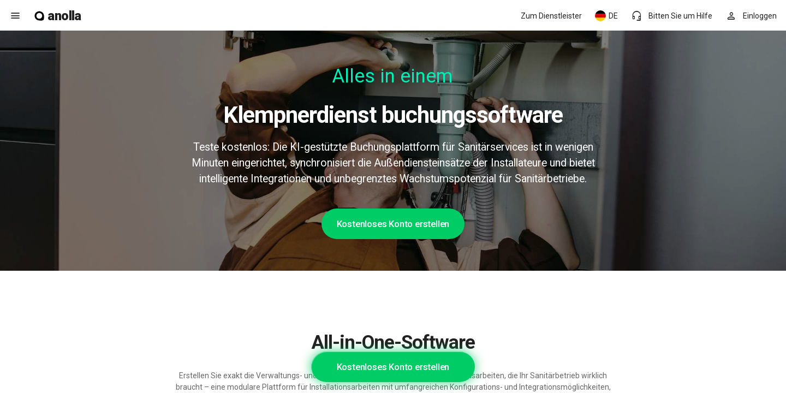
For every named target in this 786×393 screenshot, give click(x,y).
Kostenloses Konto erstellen (393, 223)
